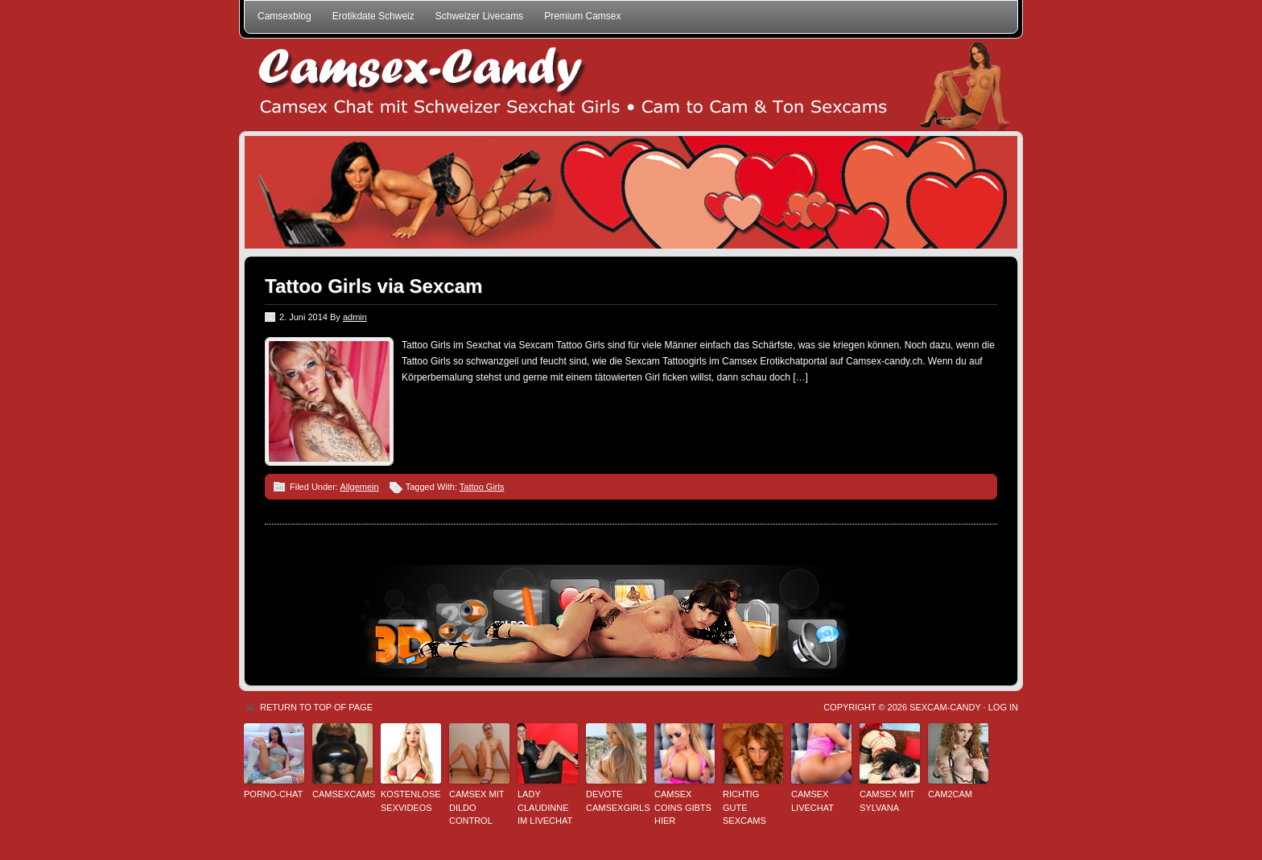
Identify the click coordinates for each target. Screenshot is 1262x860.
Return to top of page (316, 707)
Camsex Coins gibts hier (682, 807)
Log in (1003, 707)
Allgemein (359, 487)
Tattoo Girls (482, 487)
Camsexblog (284, 16)
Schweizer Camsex (631, 85)
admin (355, 317)
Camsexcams (342, 794)
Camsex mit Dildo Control (476, 807)
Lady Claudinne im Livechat (545, 807)
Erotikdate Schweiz (373, 16)
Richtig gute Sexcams (744, 807)
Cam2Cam (950, 794)
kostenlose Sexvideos (411, 801)
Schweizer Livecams (479, 16)
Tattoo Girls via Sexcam (373, 286)
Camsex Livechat (812, 801)
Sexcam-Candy (944, 707)
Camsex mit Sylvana (887, 801)
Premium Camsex (582, 16)
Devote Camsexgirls (616, 801)
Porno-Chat (273, 794)
